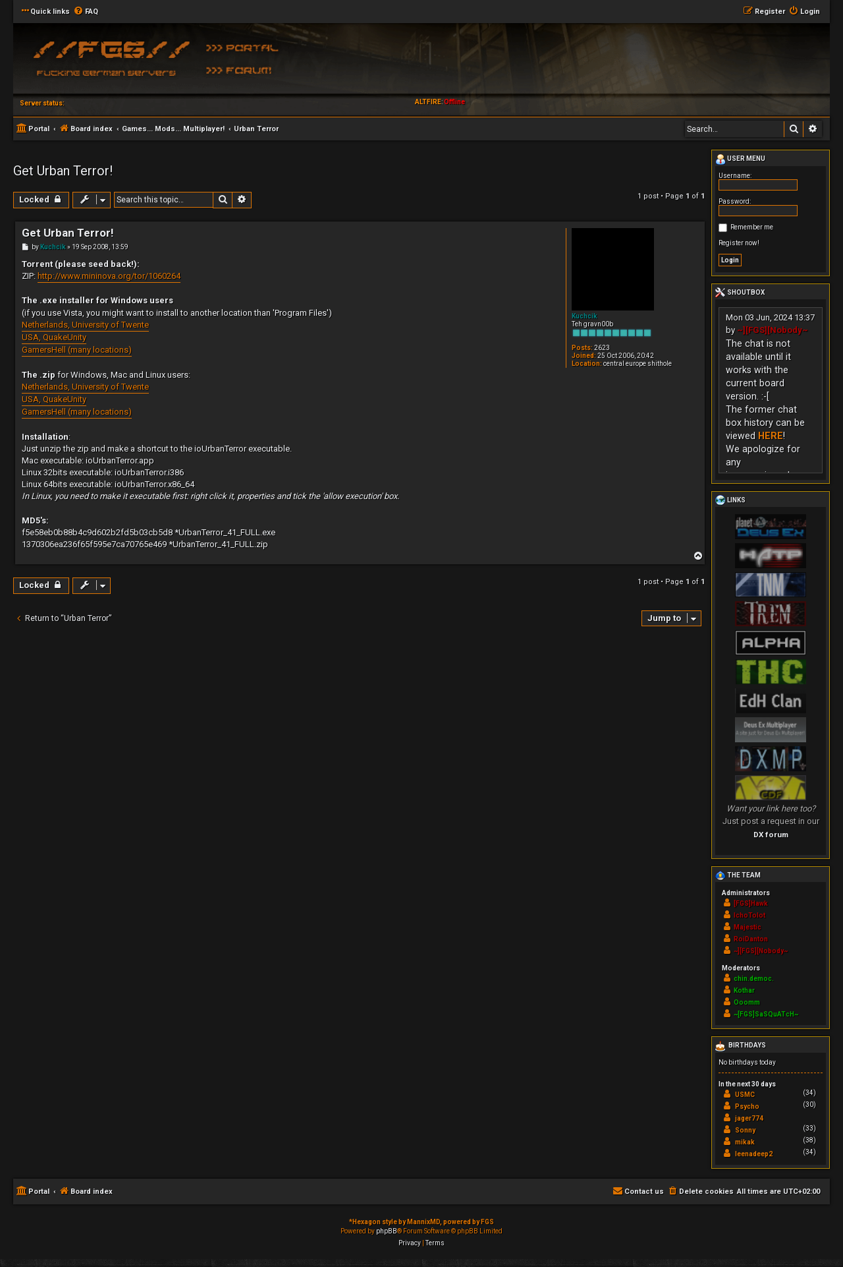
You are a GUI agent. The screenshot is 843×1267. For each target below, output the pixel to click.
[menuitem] (85, 12)
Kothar (744, 990)
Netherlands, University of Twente (85, 325)
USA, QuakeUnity (54, 337)
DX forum (770, 834)
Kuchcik (584, 316)
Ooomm (747, 1002)
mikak (745, 1142)
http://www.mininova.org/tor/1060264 (109, 276)
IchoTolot (749, 915)
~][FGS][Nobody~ (772, 330)
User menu (740, 159)
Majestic (747, 927)
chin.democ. (754, 978)
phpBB (386, 1231)
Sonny (745, 1130)
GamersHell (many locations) (77, 350)
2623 (602, 347)
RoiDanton (751, 939)
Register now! (739, 243)
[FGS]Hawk (751, 903)
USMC (745, 1094)
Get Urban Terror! (63, 171)
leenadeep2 (754, 1154)
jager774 (749, 1118)
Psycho (747, 1106)
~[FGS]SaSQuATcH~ (766, 1014)
